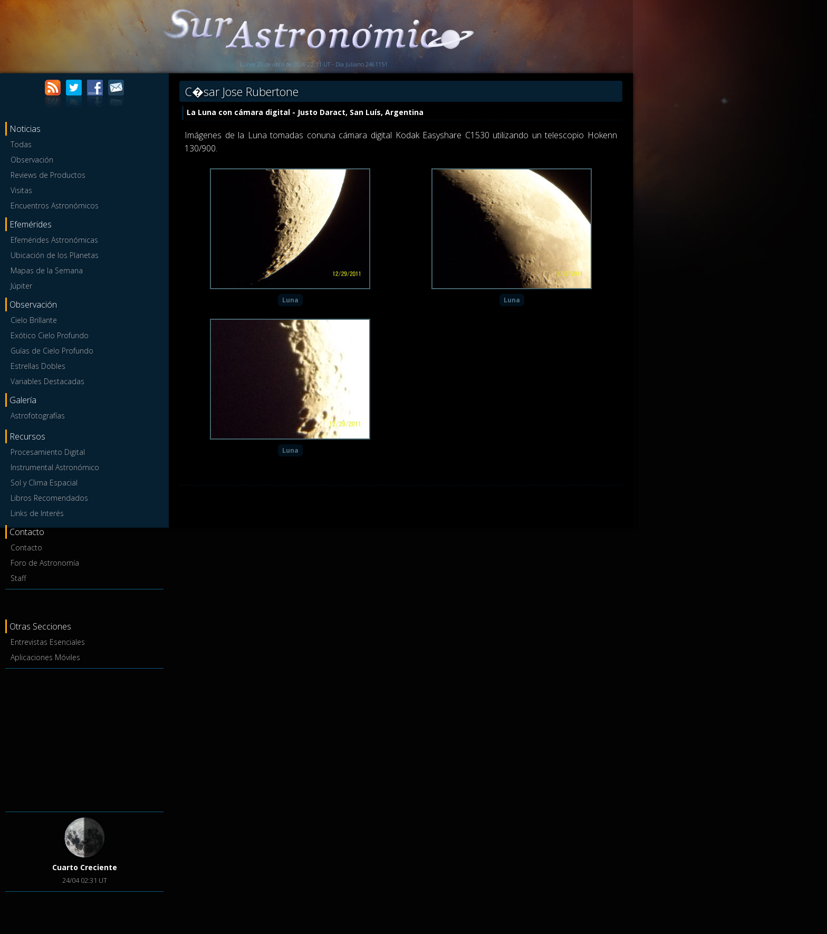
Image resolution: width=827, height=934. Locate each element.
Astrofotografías (38, 416)
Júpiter (21, 286)
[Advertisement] (84, 738)
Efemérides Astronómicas (54, 240)
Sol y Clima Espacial (44, 483)
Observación (32, 160)
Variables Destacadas (47, 381)
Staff (18, 578)
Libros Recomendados (49, 498)
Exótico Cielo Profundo (50, 335)
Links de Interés (37, 513)
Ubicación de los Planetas (55, 255)
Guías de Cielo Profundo (52, 351)
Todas (21, 144)
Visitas (21, 190)
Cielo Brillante (34, 320)
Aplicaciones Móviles (45, 657)
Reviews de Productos (48, 175)
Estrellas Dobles (38, 366)
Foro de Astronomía (45, 563)
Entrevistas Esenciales (48, 642)
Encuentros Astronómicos (55, 206)
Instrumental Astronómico (55, 467)
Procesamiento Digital (48, 452)
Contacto (26, 547)
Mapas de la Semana (47, 270)
